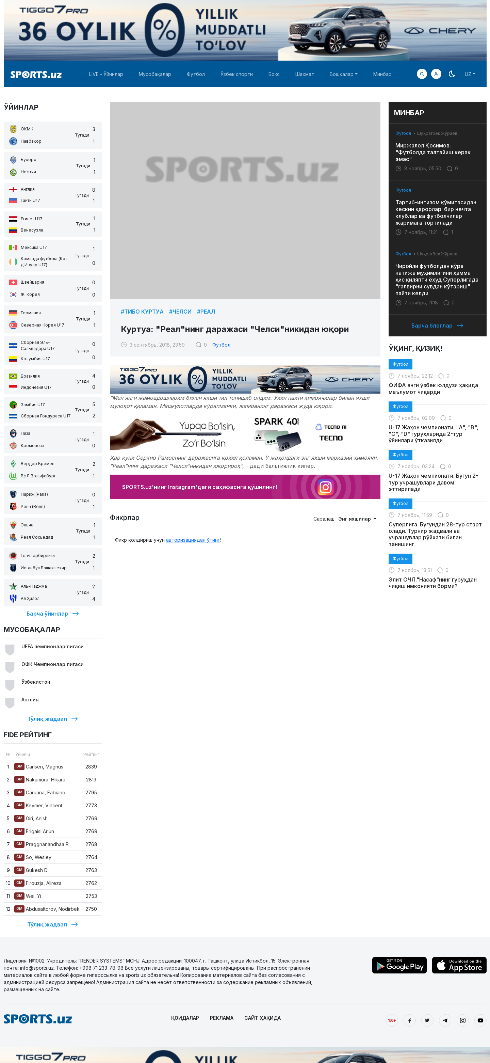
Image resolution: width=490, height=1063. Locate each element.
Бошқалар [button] (342, 74)
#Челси (180, 311)
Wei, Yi (27, 896)
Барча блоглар (437, 325)
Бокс (274, 74)
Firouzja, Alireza (38, 883)
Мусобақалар (155, 74)
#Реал (206, 311)
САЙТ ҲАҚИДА (262, 1018)
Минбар (382, 74)
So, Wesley (32, 857)
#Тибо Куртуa (142, 311)
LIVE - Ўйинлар (106, 74)
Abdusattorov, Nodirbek (47, 909)
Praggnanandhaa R (41, 844)
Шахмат (304, 74)
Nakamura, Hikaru (39, 779)
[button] (436, 74)
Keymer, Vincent (38, 805)
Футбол (196, 74)
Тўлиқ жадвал (52, 718)
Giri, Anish (31, 818)
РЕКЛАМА (221, 1018)
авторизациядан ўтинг (193, 540)
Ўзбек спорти (236, 74)
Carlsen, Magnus (38, 766)
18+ (392, 1020)
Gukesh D (31, 870)
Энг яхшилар (355, 519)
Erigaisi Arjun (34, 831)
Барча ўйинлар (53, 613)
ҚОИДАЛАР (185, 1018)
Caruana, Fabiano (39, 792)
